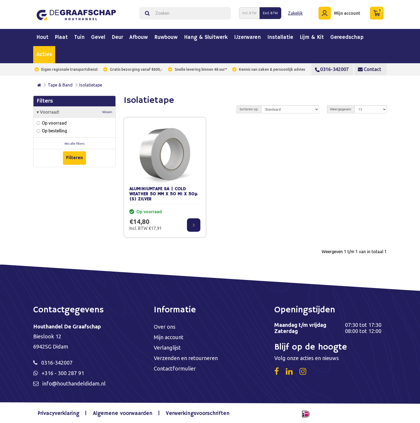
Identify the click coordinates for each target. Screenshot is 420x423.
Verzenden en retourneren (186, 358)
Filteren (74, 157)
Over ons (164, 327)
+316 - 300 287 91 (63, 373)
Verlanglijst (167, 348)
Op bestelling (52, 130)
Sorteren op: (248, 109)
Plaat (61, 37)
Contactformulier (175, 368)
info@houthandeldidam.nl (74, 383)
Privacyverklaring (58, 413)
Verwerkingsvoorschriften (198, 413)
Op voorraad (52, 123)
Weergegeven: (341, 109)
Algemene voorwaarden (122, 413)
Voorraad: (74, 112)
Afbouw (138, 37)
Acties (44, 54)
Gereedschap (346, 37)
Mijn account (168, 337)
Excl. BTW (270, 13)
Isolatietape (90, 85)
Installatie (280, 37)
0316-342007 (332, 69)
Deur (117, 37)
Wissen (107, 112)
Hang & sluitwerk (206, 37)
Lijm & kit (312, 37)
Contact (369, 69)
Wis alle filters (74, 143)
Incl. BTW (249, 13)
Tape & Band (60, 85)
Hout (42, 37)
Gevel (98, 37)
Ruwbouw (166, 37)
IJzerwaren (247, 37)
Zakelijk (295, 13)
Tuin (79, 37)
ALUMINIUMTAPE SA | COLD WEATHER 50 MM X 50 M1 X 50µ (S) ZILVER (163, 194)
